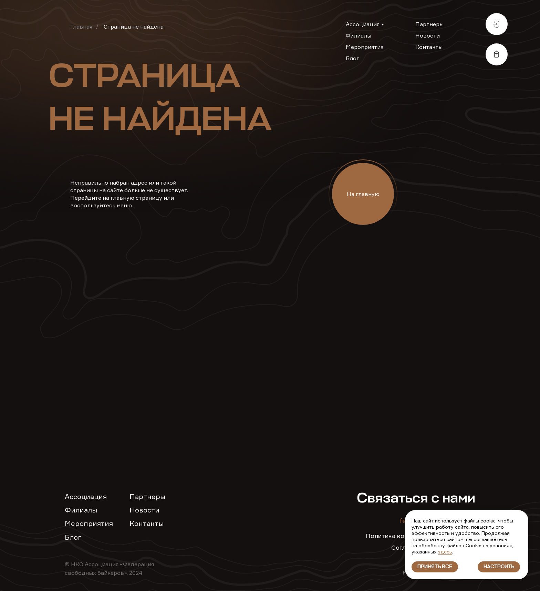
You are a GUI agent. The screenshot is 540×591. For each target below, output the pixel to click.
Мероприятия (364, 46)
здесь (445, 551)
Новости (427, 35)
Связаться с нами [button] (416, 499)
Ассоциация (363, 24)
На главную (363, 193)
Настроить (499, 566)
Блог (352, 58)
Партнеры (429, 24)
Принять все (434, 566)
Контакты (429, 46)
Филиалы (358, 35)
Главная (81, 26)
